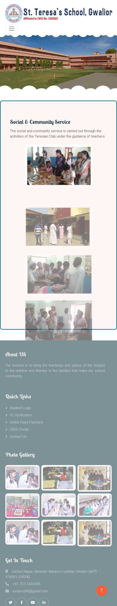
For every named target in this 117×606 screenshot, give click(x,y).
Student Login (20, 408)
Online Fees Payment (26, 422)
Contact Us (18, 436)
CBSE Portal (19, 429)
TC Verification (21, 415)
